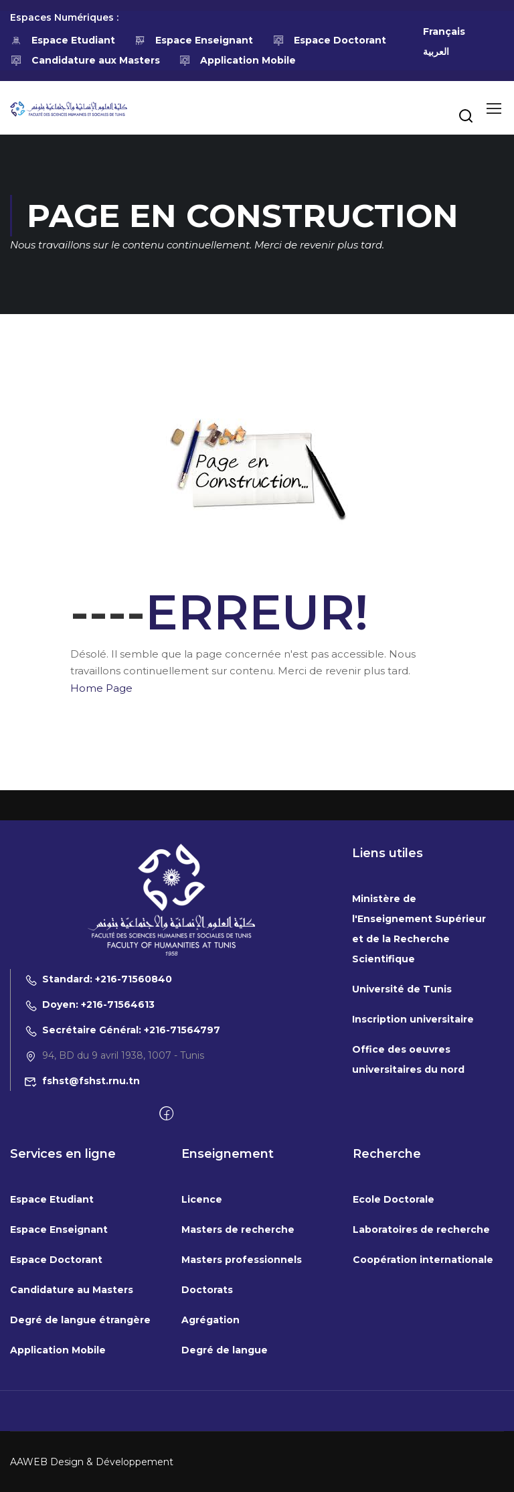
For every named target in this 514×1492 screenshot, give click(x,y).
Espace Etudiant (62, 40)
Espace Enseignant (194, 40)
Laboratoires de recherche (421, 1364)
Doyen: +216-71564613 (89, 1139)
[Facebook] (166, 1249)
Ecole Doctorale (393, 1334)
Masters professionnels (241, 1394)
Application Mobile (237, 60)
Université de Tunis (402, 1124)
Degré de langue (224, 1485)
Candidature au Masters (71, 1424)
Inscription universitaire (413, 1154)
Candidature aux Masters (85, 60)
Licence (201, 1334)
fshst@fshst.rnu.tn (82, 1215)
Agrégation (210, 1454)
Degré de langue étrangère (80, 1454)
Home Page (101, 688)
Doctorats (207, 1424)
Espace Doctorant (329, 40)
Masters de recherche (237, 1364)
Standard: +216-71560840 (98, 1114)
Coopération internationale (423, 1394)
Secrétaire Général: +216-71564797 (122, 1165)
